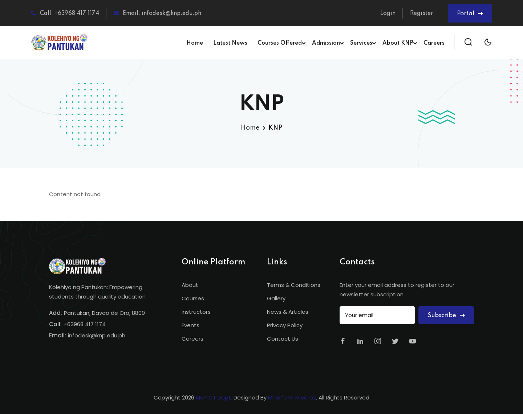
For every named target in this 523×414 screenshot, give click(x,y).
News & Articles (287, 312)
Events (190, 325)
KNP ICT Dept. (214, 397)
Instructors (196, 312)
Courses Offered (280, 43)
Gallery (276, 298)
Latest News (230, 43)
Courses (193, 298)
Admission (326, 43)
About (190, 285)
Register (421, 13)
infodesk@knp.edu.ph (96, 335)
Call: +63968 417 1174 (65, 13)
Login (388, 13)
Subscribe (446, 315)
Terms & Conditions (293, 285)
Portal (470, 14)
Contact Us (282, 338)
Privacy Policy (285, 325)
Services (361, 43)
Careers (434, 43)
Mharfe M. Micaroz (292, 397)
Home (194, 43)
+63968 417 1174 (85, 324)
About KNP (397, 43)
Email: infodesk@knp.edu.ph (157, 13)
